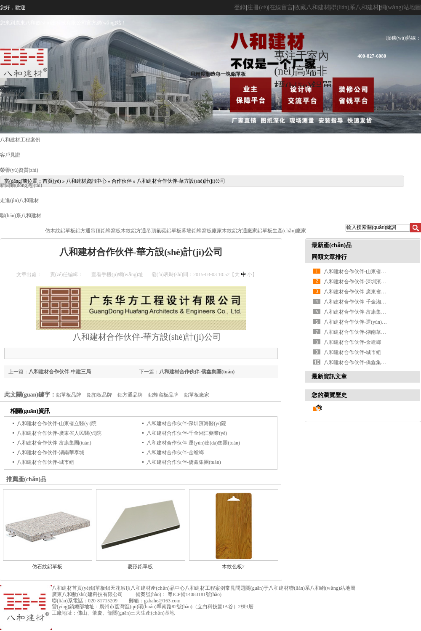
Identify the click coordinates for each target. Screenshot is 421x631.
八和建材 (90, 336)
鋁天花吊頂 (118, 588)
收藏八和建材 (312, 7)
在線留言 (281, 7)
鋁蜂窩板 (111, 231)
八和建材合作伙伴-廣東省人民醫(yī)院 (59, 433)
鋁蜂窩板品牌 (163, 395)
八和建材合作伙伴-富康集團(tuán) (54, 443)
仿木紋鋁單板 (60, 231)
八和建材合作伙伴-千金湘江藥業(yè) (187, 433)
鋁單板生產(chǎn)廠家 (281, 231)
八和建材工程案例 (20, 140)
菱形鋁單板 (140, 567)
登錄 (240, 7)
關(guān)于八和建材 (267, 588)
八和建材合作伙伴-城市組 (45, 462)
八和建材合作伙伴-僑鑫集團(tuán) (196, 372)
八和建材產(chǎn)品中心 (27, 125)
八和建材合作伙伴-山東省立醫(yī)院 (56, 423)
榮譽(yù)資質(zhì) (19, 170)
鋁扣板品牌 (99, 395)
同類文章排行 (329, 257)
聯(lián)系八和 (304, 588)
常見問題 (235, 588)
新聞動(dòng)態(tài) (21, 185)
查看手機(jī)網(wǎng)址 (117, 274)
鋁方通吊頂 (88, 231)
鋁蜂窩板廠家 (207, 231)
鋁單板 (7, 109)
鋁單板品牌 (68, 395)
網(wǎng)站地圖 (400, 7)
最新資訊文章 (329, 376)
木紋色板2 (233, 567)
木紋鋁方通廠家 (239, 231)
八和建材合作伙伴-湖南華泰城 (50, 452)
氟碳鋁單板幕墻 (174, 231)
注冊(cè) (257, 7)
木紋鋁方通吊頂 (138, 231)
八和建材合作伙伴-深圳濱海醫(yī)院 (186, 423)
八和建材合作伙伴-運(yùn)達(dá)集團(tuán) (193, 443)
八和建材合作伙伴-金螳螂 (175, 452)
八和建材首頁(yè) (19, 94)
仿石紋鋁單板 (47, 567)
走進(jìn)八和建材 (19, 200)
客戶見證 (10, 155)
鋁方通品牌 (130, 395)
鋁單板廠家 (196, 395)
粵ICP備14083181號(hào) (193, 594)
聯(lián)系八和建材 (354, 7)
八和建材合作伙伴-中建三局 (60, 372)
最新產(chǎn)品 (332, 245)
